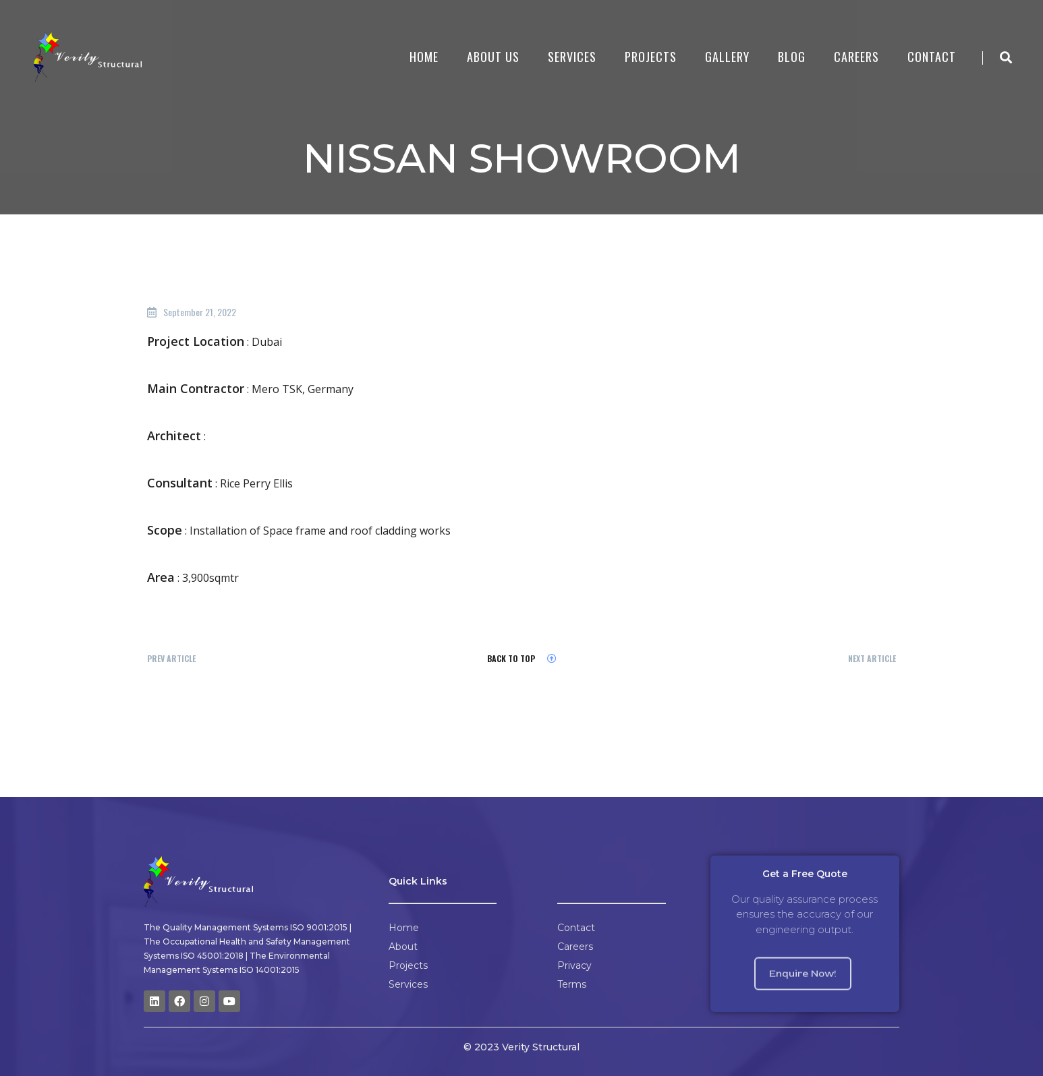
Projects (651, 56)
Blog (792, 56)
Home (424, 56)
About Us (493, 56)
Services (572, 56)
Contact (931, 56)
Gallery (727, 56)
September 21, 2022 (199, 312)
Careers (856, 56)
